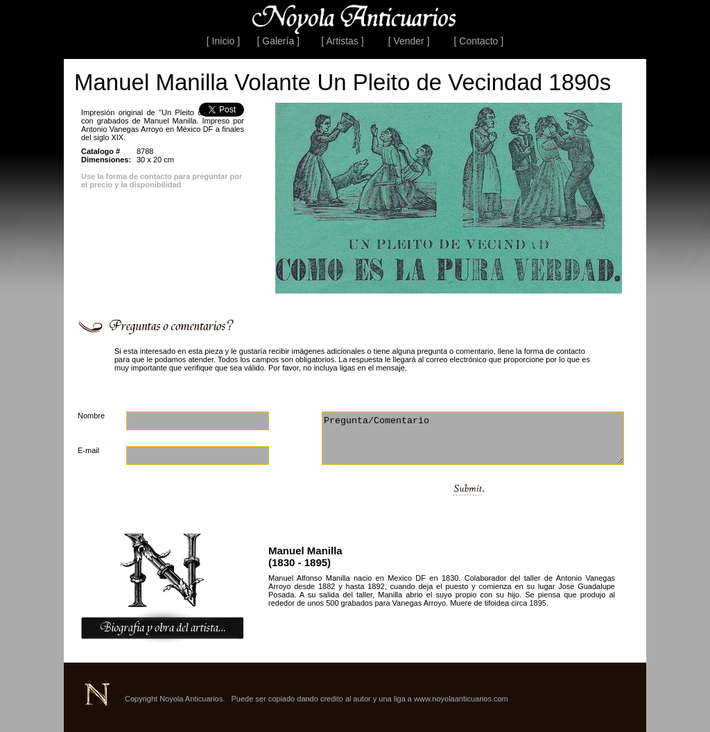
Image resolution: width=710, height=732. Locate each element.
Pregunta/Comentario (473, 438)
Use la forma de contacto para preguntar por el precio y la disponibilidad (161, 180)
